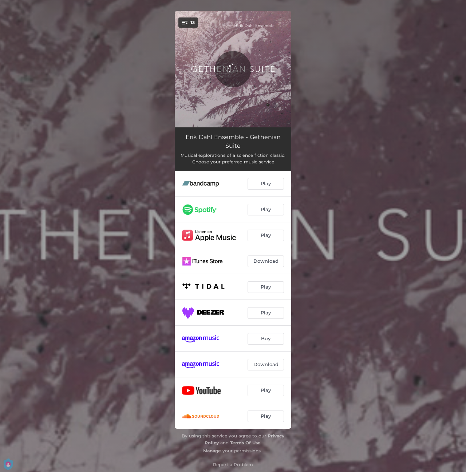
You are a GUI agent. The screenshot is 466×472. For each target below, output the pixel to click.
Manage (212, 450)
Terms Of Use (245, 442)
